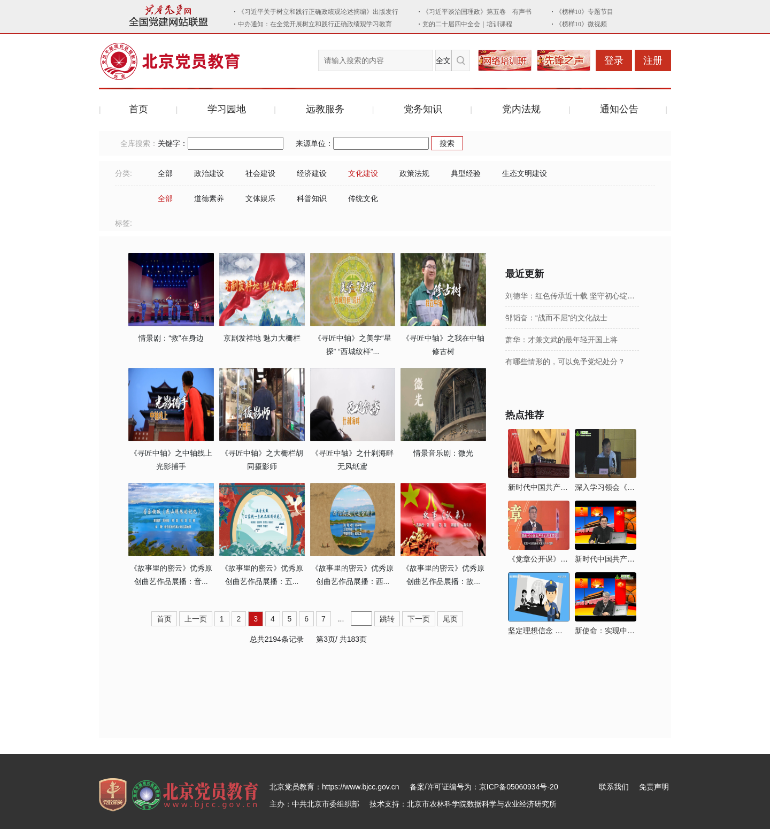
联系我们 (614, 786)
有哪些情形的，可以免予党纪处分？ (565, 361)
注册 (653, 60)
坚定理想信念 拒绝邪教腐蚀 (538, 630)
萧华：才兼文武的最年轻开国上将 (561, 339)
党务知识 (423, 109)
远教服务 (325, 109)
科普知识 (312, 198)
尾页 (450, 619)
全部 (165, 173)
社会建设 (260, 173)
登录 (613, 60)
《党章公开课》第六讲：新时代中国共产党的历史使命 (538, 559)
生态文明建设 (524, 173)
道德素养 (209, 198)
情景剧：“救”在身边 (170, 338)
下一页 (418, 619)
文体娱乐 (260, 198)
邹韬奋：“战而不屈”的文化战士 (556, 317)
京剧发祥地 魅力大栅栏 (262, 338)
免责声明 (654, 786)
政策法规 (414, 173)
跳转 (387, 619)
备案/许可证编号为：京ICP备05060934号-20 (484, 786)
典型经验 (466, 173)
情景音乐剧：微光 (443, 453)
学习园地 (226, 109)
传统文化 (363, 198)
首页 (138, 109)
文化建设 (363, 173)
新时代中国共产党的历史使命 (538, 487)
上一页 (195, 619)
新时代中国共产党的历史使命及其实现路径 (605, 559)
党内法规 (521, 109)
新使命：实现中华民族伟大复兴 (605, 630)
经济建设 (312, 173)
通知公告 (619, 109)
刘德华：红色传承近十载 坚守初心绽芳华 (572, 295)
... (341, 619)
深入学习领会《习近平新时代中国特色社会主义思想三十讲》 (605, 487)
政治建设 (209, 173)
